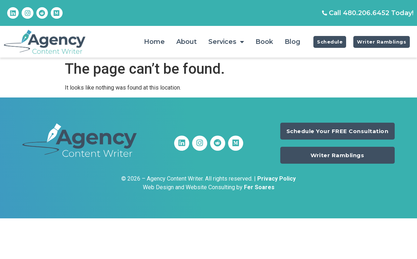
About (186, 42)
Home (154, 42)
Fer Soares (259, 187)
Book (264, 42)
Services (226, 42)
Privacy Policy (276, 178)
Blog (292, 42)
